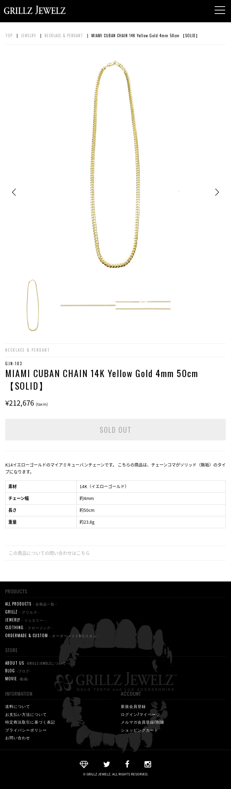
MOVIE (17, 679)
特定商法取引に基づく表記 (30, 722)
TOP (9, 35)
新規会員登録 (133, 706)
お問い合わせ (17, 737)
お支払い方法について (26, 714)
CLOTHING (29, 628)
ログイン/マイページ (140, 714)
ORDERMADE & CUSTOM (52, 636)
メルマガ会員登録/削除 (142, 722)
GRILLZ (22, 612)
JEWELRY (28, 35)
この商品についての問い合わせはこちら (49, 552)
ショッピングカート (139, 730)
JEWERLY (25, 620)
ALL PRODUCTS (31, 604)
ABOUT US (36, 663)
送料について (17, 706)
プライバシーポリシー (26, 730)
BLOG (18, 671)
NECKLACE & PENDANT (63, 35)
